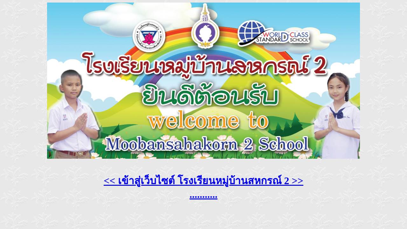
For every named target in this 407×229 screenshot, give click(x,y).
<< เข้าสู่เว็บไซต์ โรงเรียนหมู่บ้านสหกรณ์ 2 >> (203, 180)
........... (203, 194)
